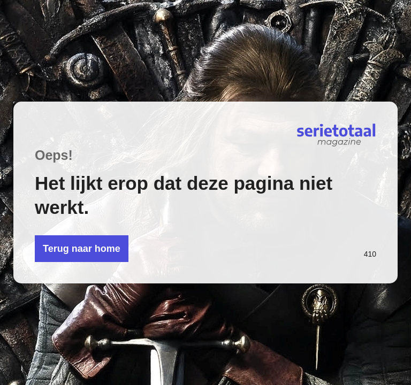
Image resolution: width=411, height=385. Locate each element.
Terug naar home (81, 248)
